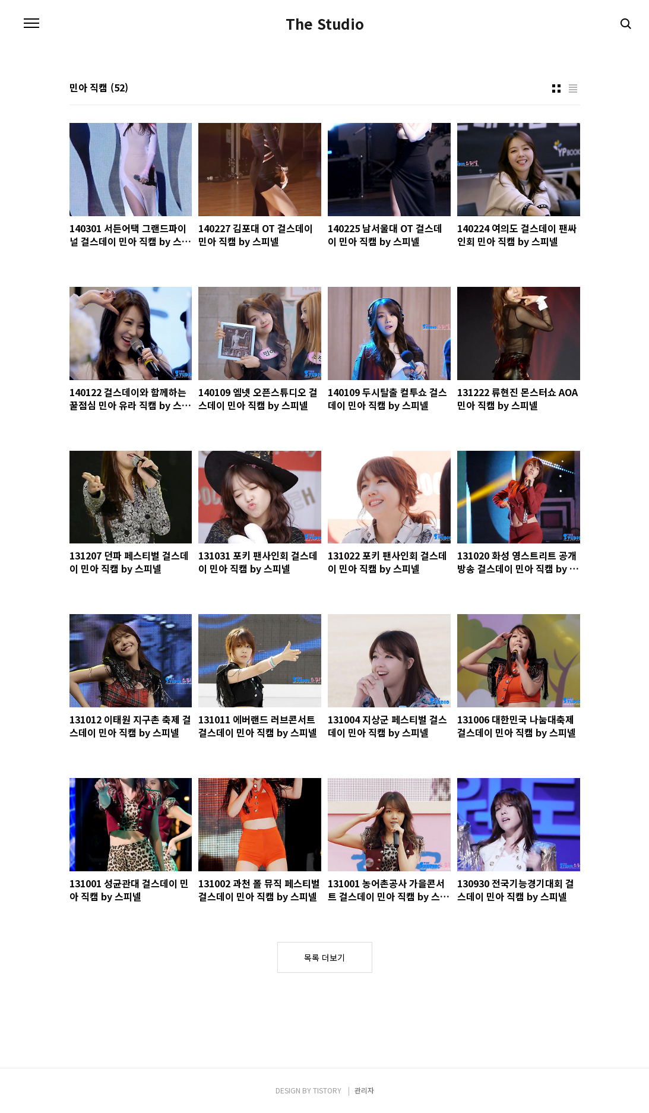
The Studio (325, 24)
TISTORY (327, 1090)
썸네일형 (556, 88)
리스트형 (573, 88)
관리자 (364, 1090)
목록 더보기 (324, 957)
